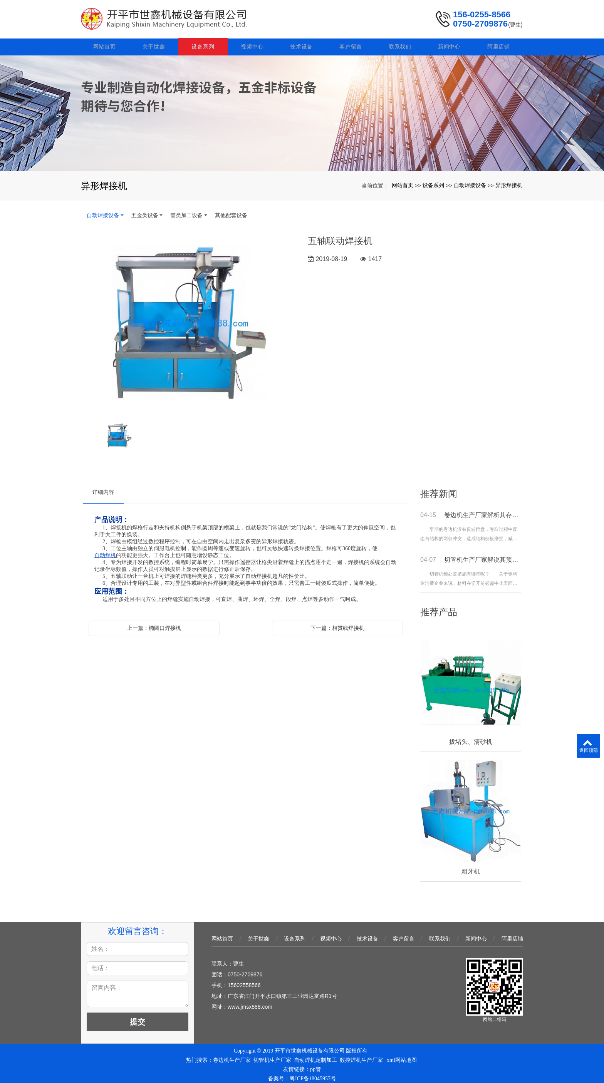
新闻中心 (449, 43)
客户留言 (351, 43)
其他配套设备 (231, 212)
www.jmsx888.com (250, 1004)
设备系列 (204, 43)
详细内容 (103, 489)
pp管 (315, 1066)
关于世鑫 (154, 43)
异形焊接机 (508, 182)
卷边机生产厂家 (232, 1057)
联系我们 (400, 43)
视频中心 (253, 43)
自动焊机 (105, 552)
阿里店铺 (498, 43)
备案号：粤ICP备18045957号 (302, 1075)
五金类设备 (144, 212)
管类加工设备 (186, 212)
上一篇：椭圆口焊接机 (154, 625)
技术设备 (302, 43)
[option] (189, 320)
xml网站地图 (402, 1057)
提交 (137, 1018)
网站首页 (105, 43)
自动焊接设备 (470, 182)
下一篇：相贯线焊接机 (337, 625)
